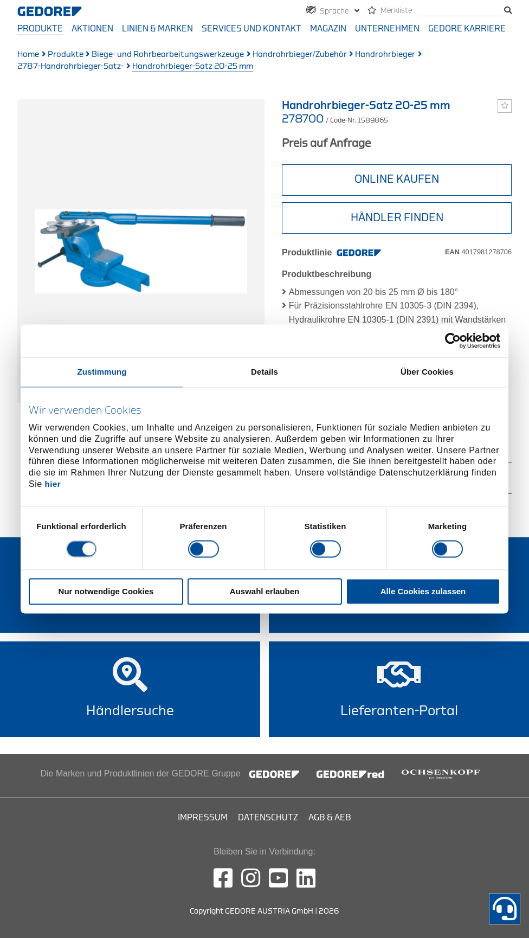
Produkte (40, 28)
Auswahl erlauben (264, 591)
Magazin (328, 28)
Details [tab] (264, 371)
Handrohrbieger (385, 54)
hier (53, 484)
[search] (461, 11)
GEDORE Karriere (467, 28)
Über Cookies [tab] (427, 371)
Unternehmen (387, 28)
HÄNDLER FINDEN (397, 217)
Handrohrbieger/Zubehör (300, 54)
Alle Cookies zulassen (423, 591)
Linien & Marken (157, 28)
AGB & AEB (329, 817)
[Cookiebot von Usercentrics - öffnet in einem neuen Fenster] (452, 340)
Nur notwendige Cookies (106, 591)
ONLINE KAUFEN (396, 179)
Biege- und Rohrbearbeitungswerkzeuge (168, 54)
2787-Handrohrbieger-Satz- (70, 66)
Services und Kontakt (251, 28)
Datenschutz (268, 817)
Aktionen (92, 28)
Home (28, 54)
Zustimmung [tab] (102, 371)
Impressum (203, 817)
